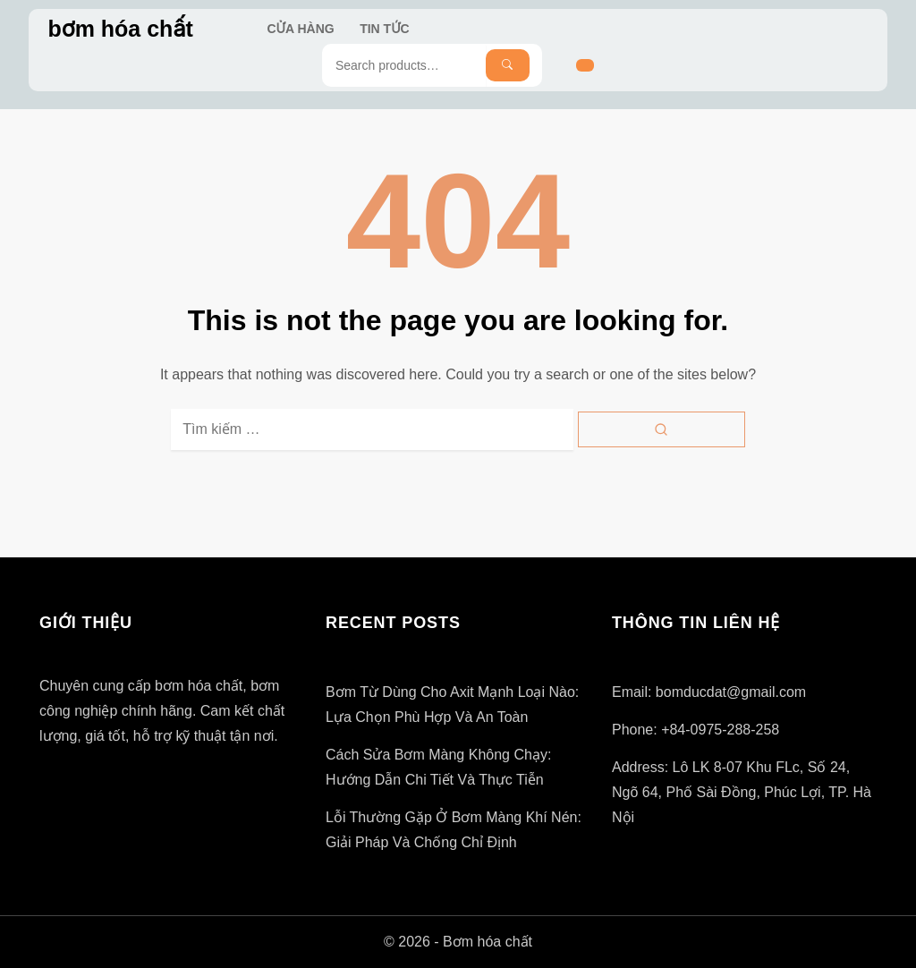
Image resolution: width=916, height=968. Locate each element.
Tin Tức (384, 28)
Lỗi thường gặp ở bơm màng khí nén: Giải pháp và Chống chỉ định (453, 830)
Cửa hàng (301, 28)
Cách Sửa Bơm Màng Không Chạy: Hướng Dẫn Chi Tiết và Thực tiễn (438, 767)
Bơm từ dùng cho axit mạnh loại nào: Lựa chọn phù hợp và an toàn (452, 704)
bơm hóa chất (119, 28)
